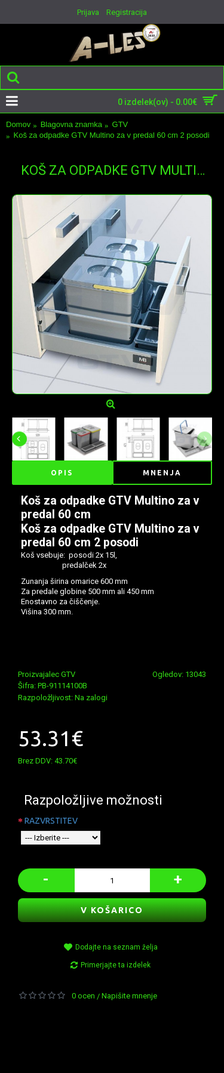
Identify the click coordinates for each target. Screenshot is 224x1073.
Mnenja (162, 473)
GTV (68, 674)
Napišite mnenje (129, 995)
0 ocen (83, 995)
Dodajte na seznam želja (116, 947)
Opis (62, 473)
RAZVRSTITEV (51, 820)
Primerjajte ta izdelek (116, 965)
